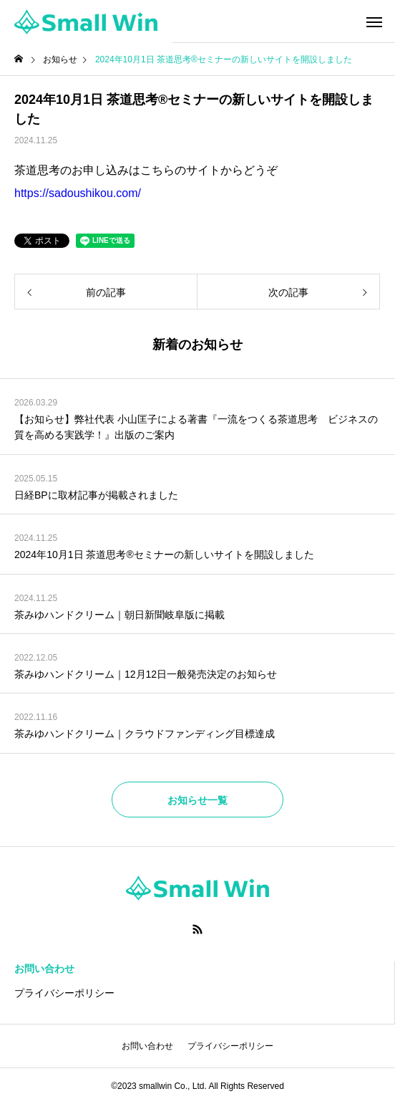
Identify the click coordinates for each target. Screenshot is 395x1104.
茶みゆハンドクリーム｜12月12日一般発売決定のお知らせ (145, 674)
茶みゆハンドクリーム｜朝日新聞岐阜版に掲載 (119, 614)
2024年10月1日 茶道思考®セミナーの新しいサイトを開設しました (164, 554)
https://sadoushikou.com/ (77, 193)
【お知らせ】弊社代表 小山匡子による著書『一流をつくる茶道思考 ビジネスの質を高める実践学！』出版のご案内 (196, 427)
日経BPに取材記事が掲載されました (96, 495)
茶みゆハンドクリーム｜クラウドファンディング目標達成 (144, 733)
